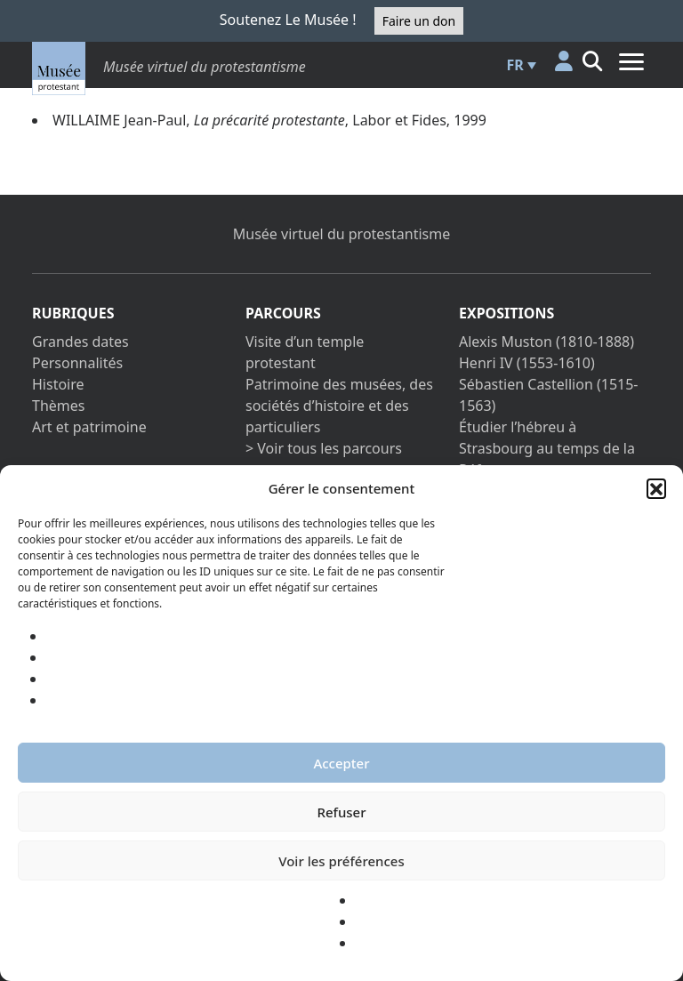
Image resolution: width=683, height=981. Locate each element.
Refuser (341, 812)
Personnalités (77, 363)
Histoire (58, 384)
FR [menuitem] (515, 65)
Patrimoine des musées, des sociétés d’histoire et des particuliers (339, 405)
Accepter (341, 763)
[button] (656, 488)
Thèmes (58, 405)
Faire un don (418, 20)
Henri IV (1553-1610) (527, 363)
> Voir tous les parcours (323, 448)
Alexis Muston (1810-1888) (546, 341)
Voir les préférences (341, 861)
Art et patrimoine (89, 427)
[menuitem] (519, 64)
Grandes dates (80, 341)
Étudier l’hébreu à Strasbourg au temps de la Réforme (547, 448)
